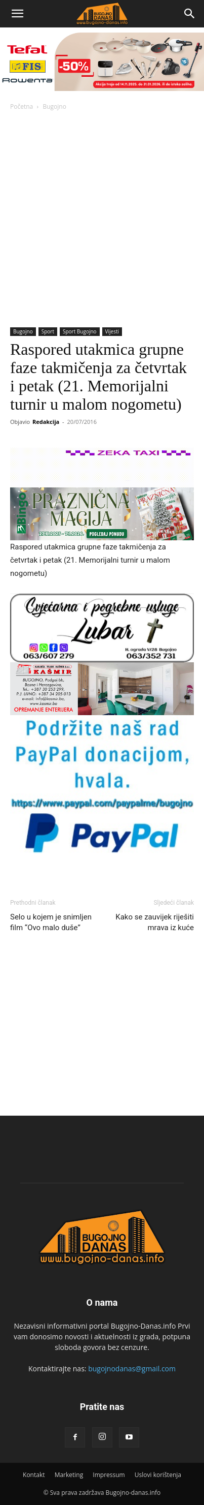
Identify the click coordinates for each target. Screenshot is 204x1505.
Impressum (109, 1474)
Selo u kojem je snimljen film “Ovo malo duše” (51, 922)
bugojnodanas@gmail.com (132, 1368)
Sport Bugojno (80, 331)
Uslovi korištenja (158, 1474)
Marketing (69, 1474)
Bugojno (54, 106)
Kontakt (34, 1474)
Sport (48, 331)
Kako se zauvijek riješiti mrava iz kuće (154, 922)
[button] (17, 13)
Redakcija (45, 421)
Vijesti (112, 331)
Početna (21, 106)
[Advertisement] (102, 219)
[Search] (190, 13)
